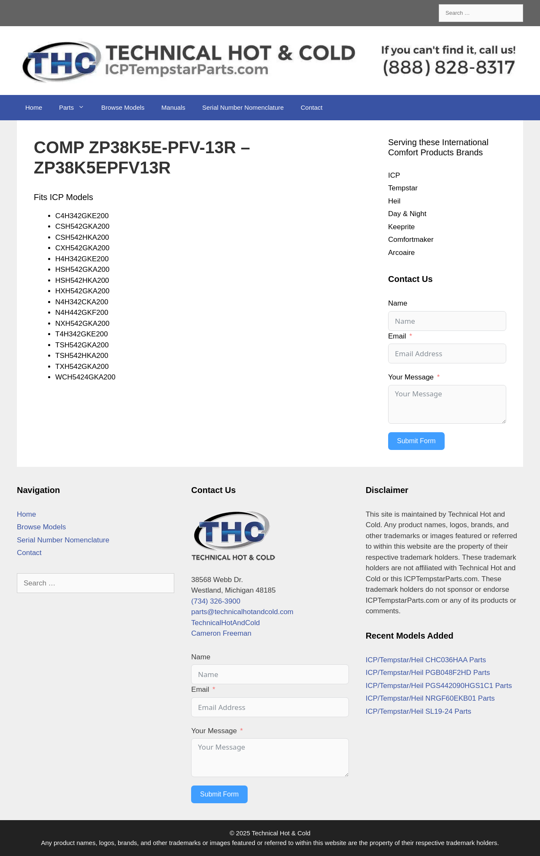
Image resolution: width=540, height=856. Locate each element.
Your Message (411, 377)
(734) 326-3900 (215, 601)
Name (397, 303)
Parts (76, 107)
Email (397, 336)
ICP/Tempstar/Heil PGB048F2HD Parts (428, 673)
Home (33, 107)
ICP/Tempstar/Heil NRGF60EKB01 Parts (430, 698)
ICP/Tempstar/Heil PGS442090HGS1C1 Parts (439, 686)
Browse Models (123, 107)
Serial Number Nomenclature (243, 107)
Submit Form (416, 440)
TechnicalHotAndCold (225, 623)
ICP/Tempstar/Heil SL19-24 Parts (418, 711)
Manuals (174, 107)
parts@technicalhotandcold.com (242, 612)
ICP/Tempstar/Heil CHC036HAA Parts (426, 660)
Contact (312, 107)
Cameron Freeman (221, 633)
